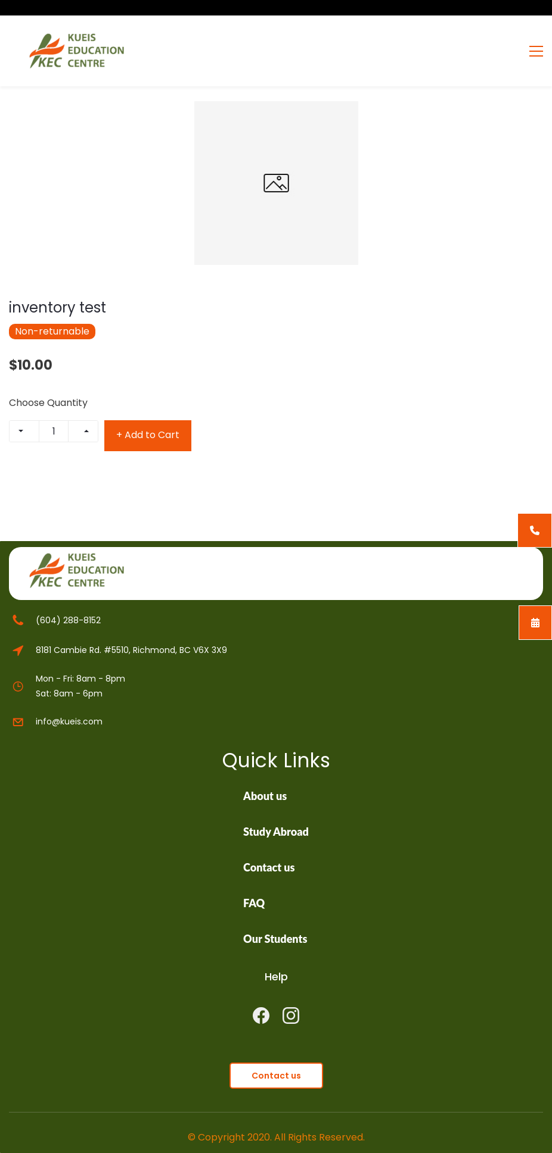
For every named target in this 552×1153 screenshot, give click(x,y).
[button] (276, 1076)
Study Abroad (276, 831)
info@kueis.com (69, 721)
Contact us (269, 867)
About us (265, 795)
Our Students (275, 938)
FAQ (254, 903)
